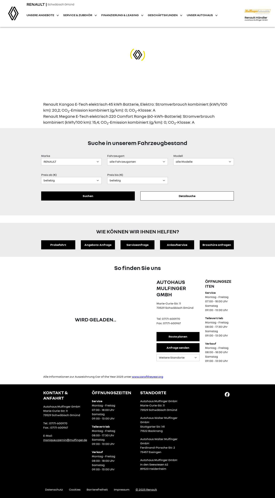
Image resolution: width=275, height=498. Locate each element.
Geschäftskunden (163, 15)
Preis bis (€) (115, 175)
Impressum (121, 489)
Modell (178, 156)
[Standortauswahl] (178, 357)
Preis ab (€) (49, 175)
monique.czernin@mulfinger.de (65, 440)
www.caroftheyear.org (147, 376)
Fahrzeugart (115, 156)
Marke (45, 156)
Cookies (74, 489)
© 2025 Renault (146, 489)
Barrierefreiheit (97, 489)
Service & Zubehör (78, 15)
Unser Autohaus (200, 15)
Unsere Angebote (41, 15)
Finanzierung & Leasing (120, 15)
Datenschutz (54, 489)
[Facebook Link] (227, 394)
